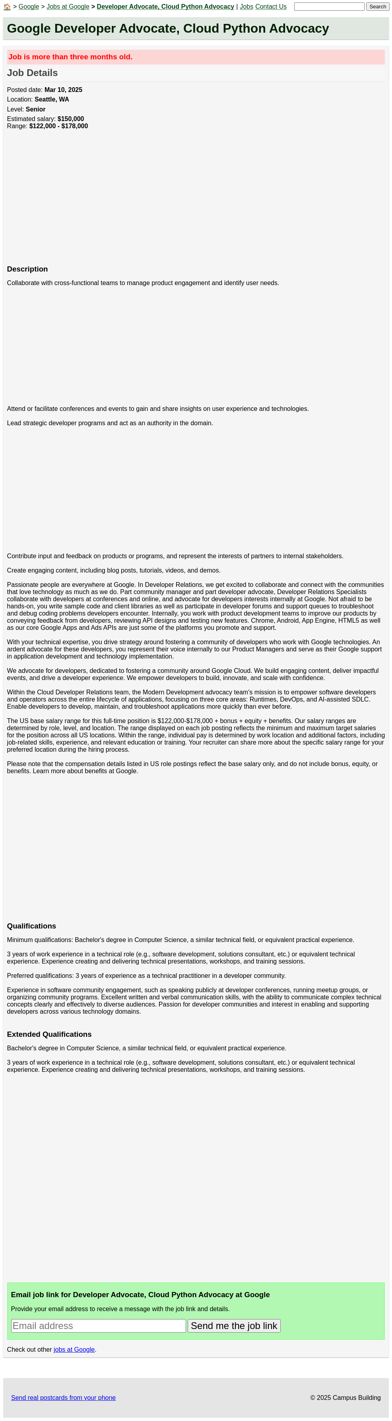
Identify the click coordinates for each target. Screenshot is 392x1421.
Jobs (246, 6)
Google (29, 6)
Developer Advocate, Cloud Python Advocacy (166, 6)
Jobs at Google (68, 6)
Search (377, 7)
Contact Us (271, 6)
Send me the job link (234, 1325)
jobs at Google (74, 1349)
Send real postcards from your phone (63, 1397)
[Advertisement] (196, 202)
